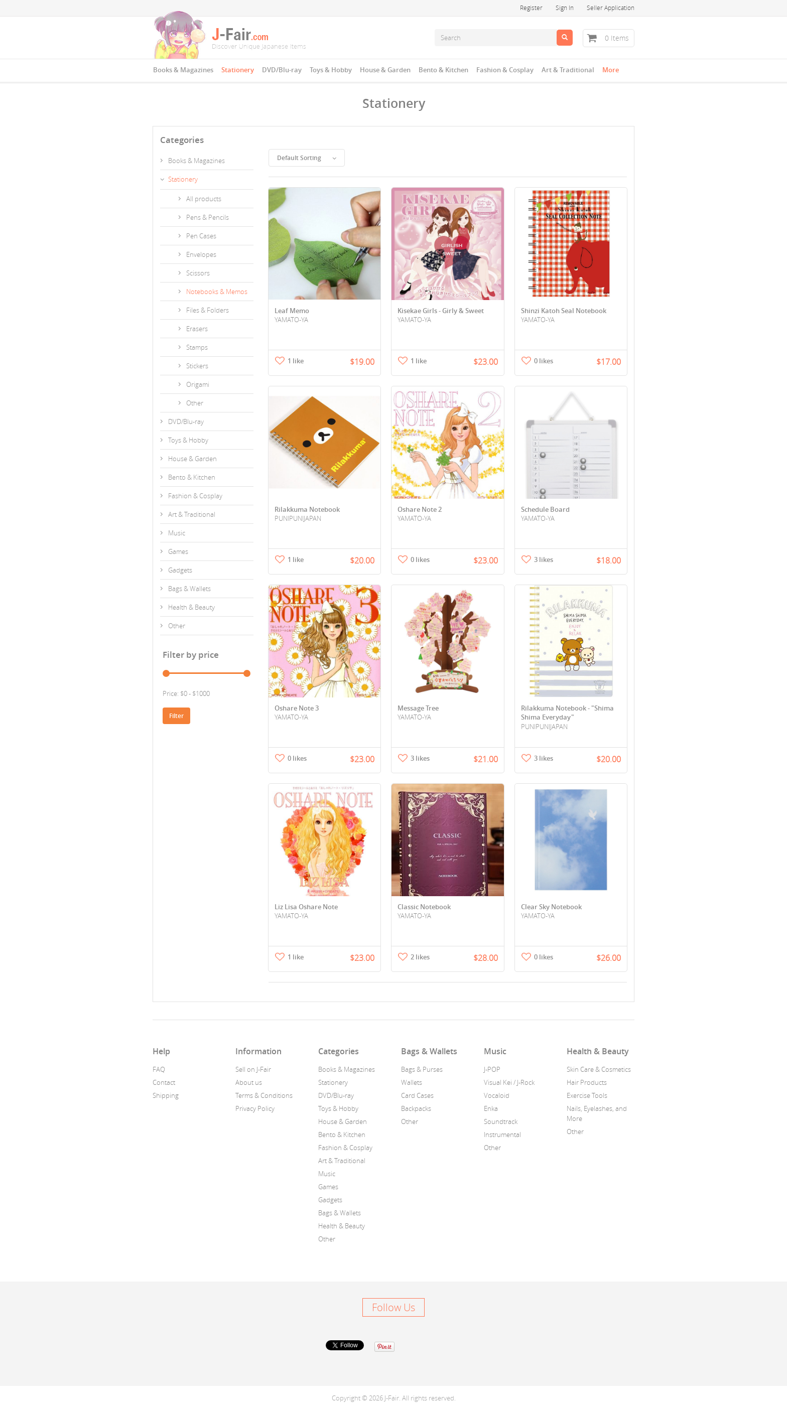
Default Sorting (306, 158)
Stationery (237, 69)
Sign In (565, 8)
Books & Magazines (183, 69)
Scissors (198, 272)
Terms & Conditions (264, 1095)
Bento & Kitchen (443, 69)
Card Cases (417, 1095)
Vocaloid (496, 1095)
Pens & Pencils (207, 217)
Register (531, 8)
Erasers (197, 328)
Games (178, 551)
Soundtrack (500, 1121)
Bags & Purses (422, 1069)
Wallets (411, 1082)
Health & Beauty (191, 607)
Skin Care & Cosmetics (599, 1069)
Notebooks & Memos (216, 291)
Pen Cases (201, 235)
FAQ (159, 1069)
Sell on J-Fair (253, 1069)
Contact (164, 1082)
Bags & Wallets (189, 588)
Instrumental (502, 1134)
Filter (176, 716)
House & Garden (385, 69)
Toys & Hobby (331, 69)
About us (248, 1082)
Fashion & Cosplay (505, 69)
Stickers (197, 365)
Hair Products (587, 1082)
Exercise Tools (587, 1095)
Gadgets (180, 570)
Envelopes (201, 254)
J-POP (492, 1069)
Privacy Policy (255, 1108)
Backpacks (416, 1108)
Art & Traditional (568, 69)
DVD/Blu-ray (282, 69)
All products (203, 198)
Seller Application (610, 8)
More (610, 69)
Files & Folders (207, 310)
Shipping (166, 1095)
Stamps (197, 347)
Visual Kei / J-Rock (509, 1082)
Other (194, 402)
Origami (197, 384)
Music (176, 532)
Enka (491, 1108)
